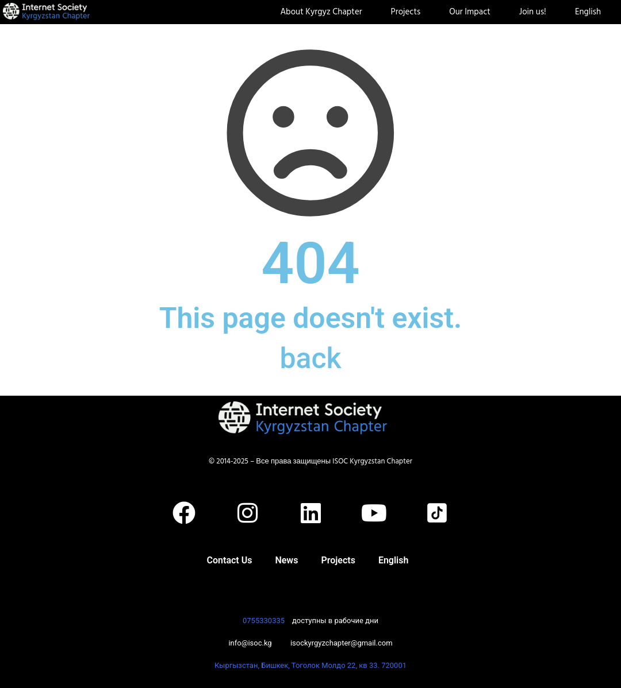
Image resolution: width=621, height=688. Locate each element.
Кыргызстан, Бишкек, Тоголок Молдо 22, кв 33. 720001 (310, 665)
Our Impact (472, 12)
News (286, 560)
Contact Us (229, 560)
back (310, 358)
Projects (409, 12)
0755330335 (264, 620)
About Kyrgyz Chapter (323, 12)
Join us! (535, 12)
